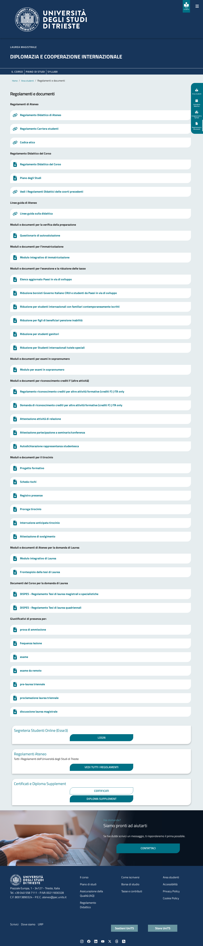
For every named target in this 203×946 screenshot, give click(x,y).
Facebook (89, 941)
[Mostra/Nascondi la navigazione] (197, 6)
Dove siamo (28, 924)
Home (15, 80)
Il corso (17, 72)
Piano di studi (88, 884)
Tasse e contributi (131, 891)
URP (40, 924)
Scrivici (14, 924)
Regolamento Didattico (88, 905)
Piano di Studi (35, 72)
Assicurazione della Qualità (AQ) (91, 893)
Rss (123, 941)
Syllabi (53, 72)
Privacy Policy (171, 891)
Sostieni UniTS (124, 928)
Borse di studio (130, 884)
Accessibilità (170, 884)
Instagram (82, 941)
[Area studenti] (186, 6)
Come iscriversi (130, 877)
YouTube (103, 941)
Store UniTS (162, 928)
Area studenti (27, 80)
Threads (117, 941)
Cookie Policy (171, 898)
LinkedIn (96, 941)
